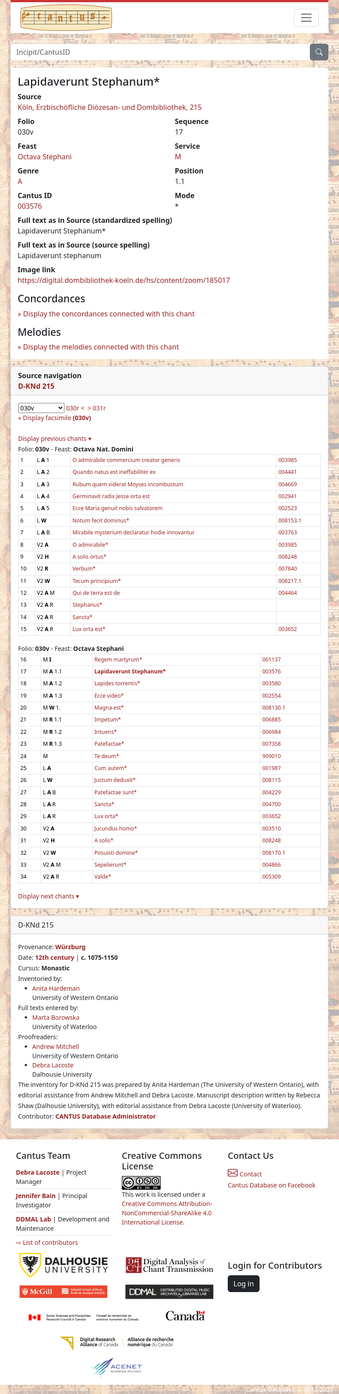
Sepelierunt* (110, 864)
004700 (271, 804)
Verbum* (83, 568)
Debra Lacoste (53, 1065)
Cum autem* (110, 768)
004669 (288, 484)
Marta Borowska (55, 1017)
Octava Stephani (45, 157)
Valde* (102, 876)
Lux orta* (106, 816)
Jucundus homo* (115, 828)
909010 (271, 756)
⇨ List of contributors (47, 1242)
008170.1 (273, 853)
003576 (30, 206)
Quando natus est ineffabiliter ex (113, 472)
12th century (54, 957)
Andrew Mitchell (55, 1046)
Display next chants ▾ (48, 896)
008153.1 (290, 520)
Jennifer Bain (36, 1195)
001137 (271, 659)
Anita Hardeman (56, 988)
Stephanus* (87, 605)
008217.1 (290, 581)
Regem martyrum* (118, 659)
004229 (271, 792)
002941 (288, 496)
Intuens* (105, 732)
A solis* (103, 840)
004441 (288, 472)
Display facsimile (57, 417)
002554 (271, 695)
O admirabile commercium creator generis (126, 460)
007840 (288, 568)
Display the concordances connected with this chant (109, 314)
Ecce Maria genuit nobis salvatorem (117, 508)
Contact (245, 1174)
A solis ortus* (89, 556)
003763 (288, 532)
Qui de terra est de (96, 593)
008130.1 (273, 707)
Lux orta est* (88, 629)
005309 (271, 876)
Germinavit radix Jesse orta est (111, 496)
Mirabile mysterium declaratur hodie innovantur (133, 532)
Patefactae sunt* (115, 792)
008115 (271, 780)
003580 (271, 683)
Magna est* (109, 707)
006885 (271, 719)
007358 (271, 744)
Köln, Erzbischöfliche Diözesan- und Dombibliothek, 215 (110, 107)
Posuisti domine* (116, 853)
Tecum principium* (96, 581)
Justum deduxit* (115, 780)
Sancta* (82, 617)
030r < (75, 408)
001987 (271, 768)
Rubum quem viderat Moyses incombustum (127, 484)
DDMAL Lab (33, 1219)
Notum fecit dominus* (100, 520)
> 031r (96, 408)
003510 (271, 828)
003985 (288, 460)
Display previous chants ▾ (54, 438)
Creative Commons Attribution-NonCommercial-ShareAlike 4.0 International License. (167, 1212)
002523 (288, 508)
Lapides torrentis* (117, 683)
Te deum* (106, 756)
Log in (244, 1284)
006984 (271, 732)
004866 (271, 864)
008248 (288, 556)
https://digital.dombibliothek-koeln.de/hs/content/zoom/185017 (124, 280)
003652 (288, 629)
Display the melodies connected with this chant (101, 347)
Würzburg (70, 947)
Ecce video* (109, 695)
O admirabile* (90, 545)
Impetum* (107, 719)
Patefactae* (109, 744)
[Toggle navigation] (306, 17)
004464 (288, 593)
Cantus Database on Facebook (272, 1185)
